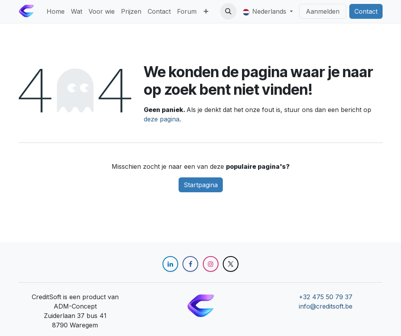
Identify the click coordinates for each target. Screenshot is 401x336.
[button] (228, 11)
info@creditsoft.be (325, 306)
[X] (230, 264)
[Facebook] (190, 264)
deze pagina (161, 119)
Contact (366, 11)
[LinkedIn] (170, 264)
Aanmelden (323, 11)
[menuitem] (55, 11)
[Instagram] (211, 264)
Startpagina (201, 185)
